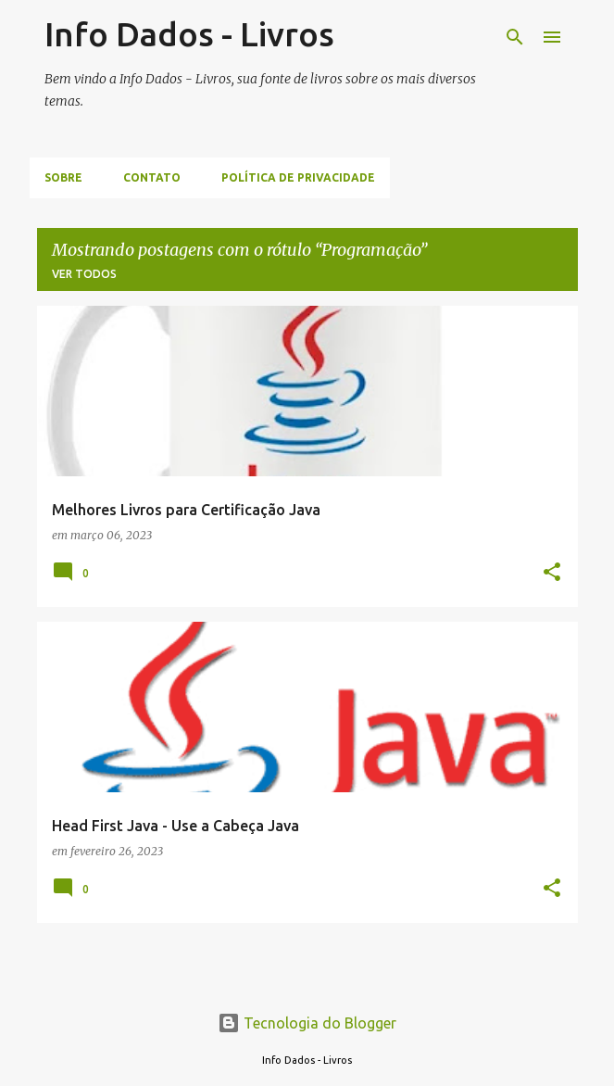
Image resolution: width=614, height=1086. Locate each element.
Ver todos (84, 274)
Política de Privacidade (298, 177)
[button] (552, 573)
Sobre (63, 177)
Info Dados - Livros (189, 34)
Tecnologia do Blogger (307, 1023)
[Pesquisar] (515, 37)
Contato (152, 177)
